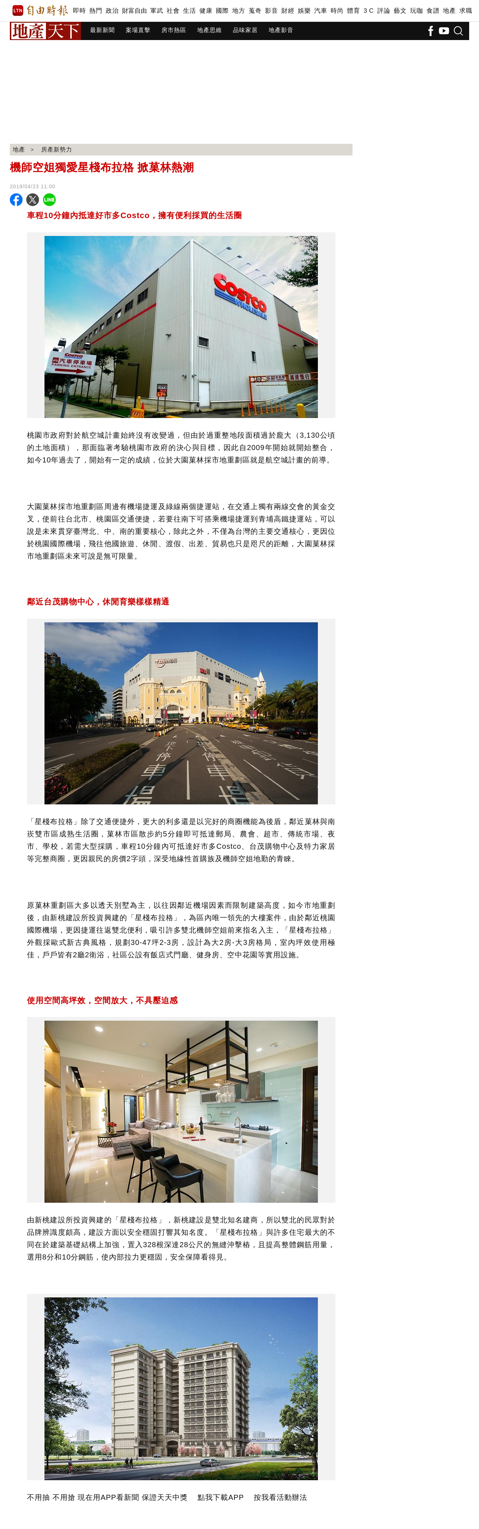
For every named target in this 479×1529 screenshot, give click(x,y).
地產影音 (281, 30)
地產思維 (209, 30)
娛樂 (304, 10)
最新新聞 (102, 30)
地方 (238, 10)
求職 (465, 10)
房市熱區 (173, 30)
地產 (449, 10)
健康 (205, 10)
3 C (368, 10)
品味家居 (245, 30)
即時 (79, 10)
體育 (353, 10)
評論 (383, 10)
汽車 (320, 10)
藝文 (400, 10)
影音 (271, 10)
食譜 (433, 10)
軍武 (156, 10)
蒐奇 (255, 10)
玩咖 (416, 10)
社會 (173, 10)
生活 (189, 10)
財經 (287, 10)
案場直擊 (138, 30)
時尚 (337, 10)
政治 (112, 10)
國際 (222, 10)
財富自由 (134, 10)
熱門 (95, 10)
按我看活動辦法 (280, 1497)
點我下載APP (221, 1497)
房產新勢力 (56, 149)
